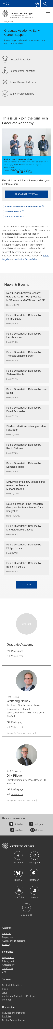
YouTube (17, 830)
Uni (3, 3)
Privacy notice (9, 961)
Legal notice (8, 957)
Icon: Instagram (34, 855)
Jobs (4, 992)
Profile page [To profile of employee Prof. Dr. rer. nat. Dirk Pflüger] (17, 789)
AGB (4, 972)
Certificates (7, 968)
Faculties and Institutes (13, 1012)
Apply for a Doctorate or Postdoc (18, 995)
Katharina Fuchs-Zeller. (26, 259)
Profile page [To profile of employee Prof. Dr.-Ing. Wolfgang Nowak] (17, 722)
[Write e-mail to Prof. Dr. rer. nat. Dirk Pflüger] (15, 794)
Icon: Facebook (18, 855)
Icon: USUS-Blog (26, 907)
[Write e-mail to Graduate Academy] (15, 656)
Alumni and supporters (13, 940)
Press (5, 988)
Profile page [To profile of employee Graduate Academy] (17, 650)
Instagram (36, 824)
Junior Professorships (22, 93)
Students (6, 933)
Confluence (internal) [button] (26, 194)
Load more (26, 585)
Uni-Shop (6, 999)
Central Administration (13, 1019)
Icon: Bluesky (18, 873)
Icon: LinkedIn (34, 890)
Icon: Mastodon (34, 873)
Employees (7, 937)
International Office (14, 216)
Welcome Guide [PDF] (13, 211)
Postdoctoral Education (22, 70)
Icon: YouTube (19, 890)
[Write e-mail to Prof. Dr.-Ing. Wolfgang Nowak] (15, 727)
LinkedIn (16, 824)
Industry (6, 944)
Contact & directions (12, 985)
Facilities (6, 1016)
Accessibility (8, 964)
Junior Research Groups (23, 82)
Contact (36, 830)
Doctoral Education (20, 59)
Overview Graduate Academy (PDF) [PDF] (23, 206)
